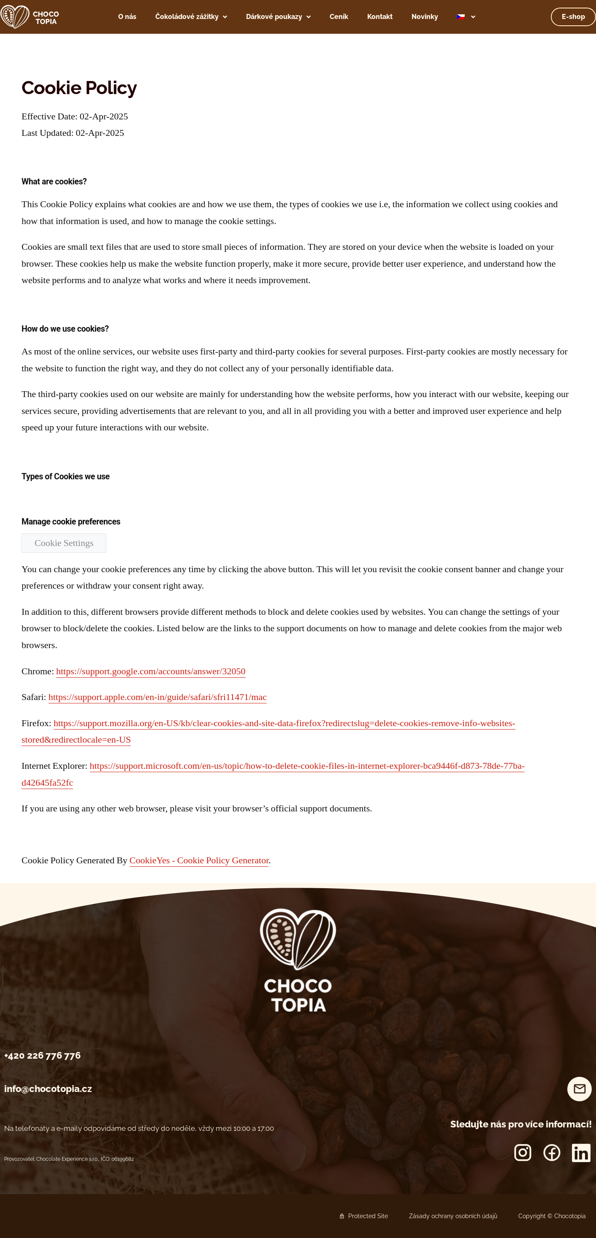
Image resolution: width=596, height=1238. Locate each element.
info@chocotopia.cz (48, 1088)
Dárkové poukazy (278, 16)
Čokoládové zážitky (191, 16)
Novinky (425, 17)
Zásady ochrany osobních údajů (453, 1216)
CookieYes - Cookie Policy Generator (199, 860)
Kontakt (380, 17)
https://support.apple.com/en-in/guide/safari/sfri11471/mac (158, 697)
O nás (127, 17)
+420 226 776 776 (42, 1055)
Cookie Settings (64, 543)
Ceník (339, 17)
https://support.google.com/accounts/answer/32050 (151, 671)
